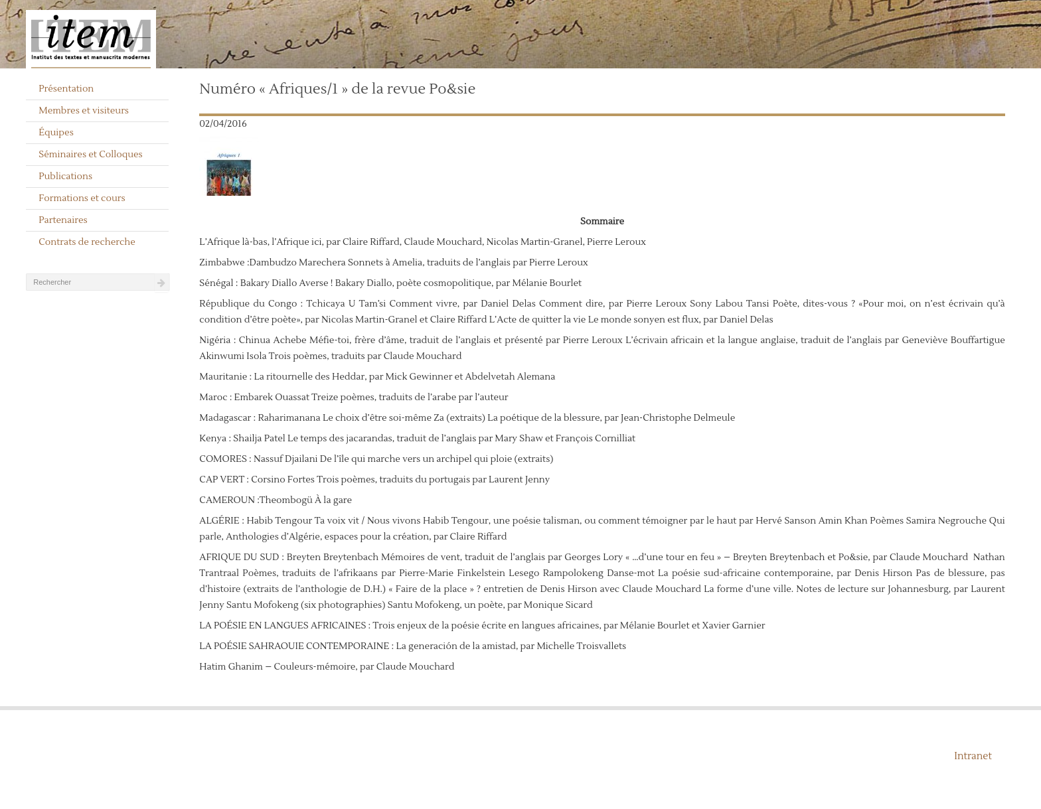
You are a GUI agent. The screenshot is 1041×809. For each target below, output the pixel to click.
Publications (65, 177)
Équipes (56, 133)
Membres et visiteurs (84, 111)
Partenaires (63, 220)
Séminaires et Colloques (91, 155)
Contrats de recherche (87, 242)
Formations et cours (82, 198)
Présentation (66, 89)
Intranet (973, 756)
